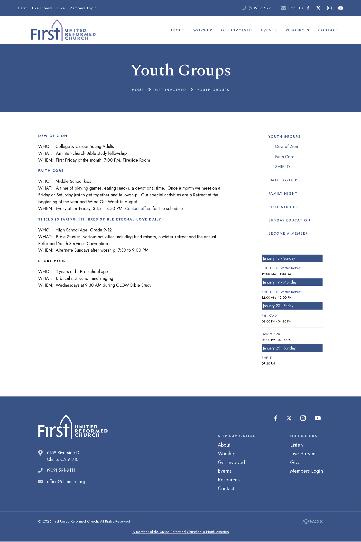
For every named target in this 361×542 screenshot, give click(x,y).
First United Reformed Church (62, 30)
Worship (202, 30)
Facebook (308, 8)
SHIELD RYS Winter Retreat (281, 268)
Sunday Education (289, 220)
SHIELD (282, 167)
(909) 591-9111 (263, 8)
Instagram (329, 8)
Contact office (138, 209)
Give (61, 8)
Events (269, 30)
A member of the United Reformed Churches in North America (180, 532)
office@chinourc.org (66, 482)
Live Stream (42, 8)
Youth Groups (284, 136)
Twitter (318, 8)
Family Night (283, 193)
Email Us (296, 8)
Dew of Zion (286, 147)
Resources (297, 30)
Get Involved (236, 30)
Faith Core (285, 157)
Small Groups (284, 180)
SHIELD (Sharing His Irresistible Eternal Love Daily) (100, 219)
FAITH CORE (51, 171)
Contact (328, 30)
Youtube (340, 8)
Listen (23, 8)
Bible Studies (283, 207)
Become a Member (288, 233)
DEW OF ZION (52, 136)
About (177, 30)
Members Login (83, 8)
